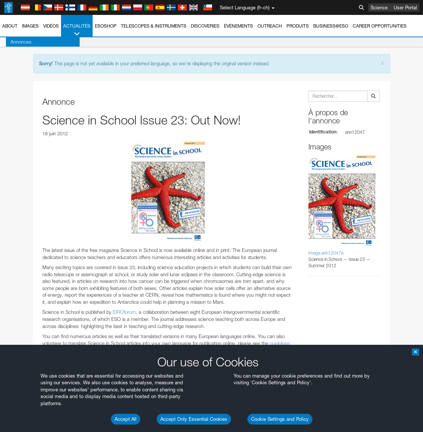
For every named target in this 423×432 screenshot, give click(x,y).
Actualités (77, 30)
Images (30, 26)
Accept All (126, 419)
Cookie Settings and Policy (280, 419)
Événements (238, 26)
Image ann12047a (325, 253)
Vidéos (51, 26)
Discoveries (205, 26)
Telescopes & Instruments (153, 26)
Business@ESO (330, 26)
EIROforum (124, 312)
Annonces (14, 42)
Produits (297, 26)
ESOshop (105, 26)
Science (379, 7)
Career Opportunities (380, 26)
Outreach (269, 26)
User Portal (405, 7)
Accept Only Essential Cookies (193, 419)
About (9, 26)
